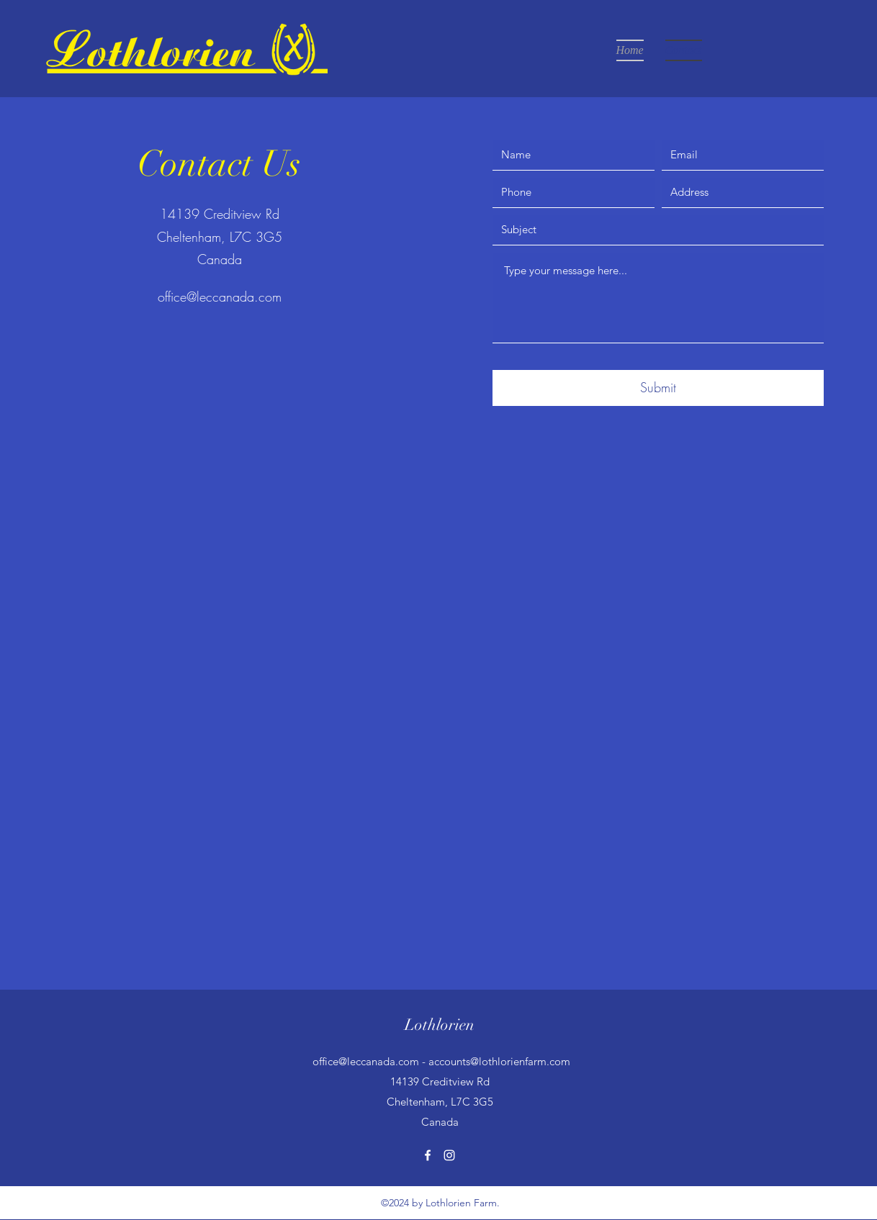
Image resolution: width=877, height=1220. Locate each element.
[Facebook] (427, 1155)
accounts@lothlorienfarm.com (499, 1061)
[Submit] (658, 388)
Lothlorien (440, 1024)
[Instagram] (449, 1155)
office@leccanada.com (220, 296)
